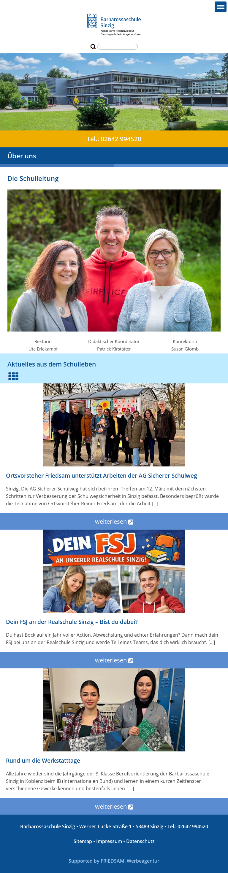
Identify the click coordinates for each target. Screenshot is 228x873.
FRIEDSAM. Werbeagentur (130, 861)
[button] (221, 6)
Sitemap (83, 841)
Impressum (109, 841)
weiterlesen (114, 521)
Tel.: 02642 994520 (114, 139)
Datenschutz (140, 841)
